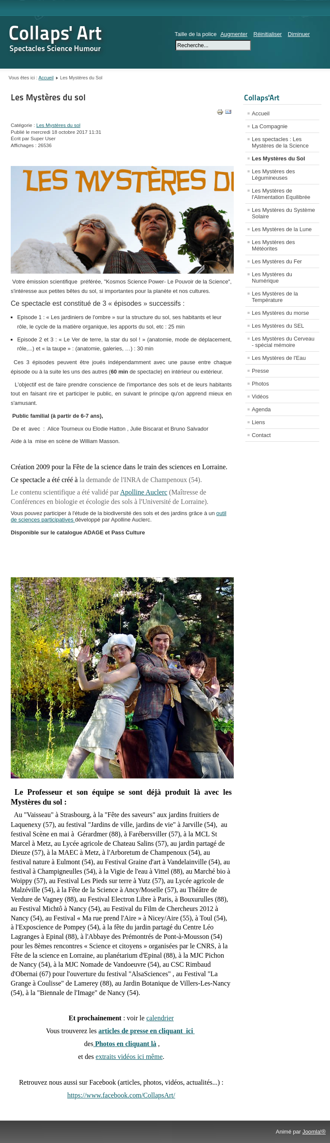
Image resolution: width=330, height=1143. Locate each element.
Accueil (46, 77)
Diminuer (299, 34)
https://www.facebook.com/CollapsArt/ (121, 1095)
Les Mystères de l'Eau (279, 358)
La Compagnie (269, 126)
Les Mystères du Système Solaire (283, 213)
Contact (261, 435)
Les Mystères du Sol (278, 158)
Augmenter (234, 34)
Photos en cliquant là (124, 1043)
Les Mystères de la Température (275, 296)
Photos (260, 383)
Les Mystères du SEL (278, 326)
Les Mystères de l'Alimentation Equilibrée (281, 193)
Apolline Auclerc (144, 492)
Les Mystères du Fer (277, 261)
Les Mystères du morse (280, 313)
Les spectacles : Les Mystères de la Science (280, 142)
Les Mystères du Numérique (272, 277)
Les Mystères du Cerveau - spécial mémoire (283, 341)
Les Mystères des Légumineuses (273, 174)
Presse (260, 371)
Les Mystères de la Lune (282, 229)
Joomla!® (314, 1131)
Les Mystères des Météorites (273, 245)
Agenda (261, 409)
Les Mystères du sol (48, 97)
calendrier (160, 1018)
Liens (258, 422)
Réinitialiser (268, 34)
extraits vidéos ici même (129, 1056)
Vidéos (260, 396)
